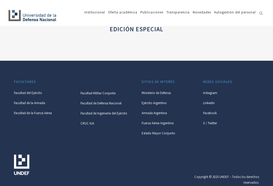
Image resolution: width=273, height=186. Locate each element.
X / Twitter (210, 123)
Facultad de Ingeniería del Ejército (104, 113)
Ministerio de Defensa (156, 93)
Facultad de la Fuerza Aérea (33, 113)
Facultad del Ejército (28, 93)
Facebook (210, 113)
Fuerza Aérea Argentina (158, 123)
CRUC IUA (87, 123)
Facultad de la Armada (29, 103)
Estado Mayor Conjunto (158, 133)
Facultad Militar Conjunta (98, 93)
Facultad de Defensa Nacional (101, 103)
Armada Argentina (154, 113)
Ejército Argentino (154, 103)
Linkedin (209, 103)
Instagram (210, 93)
